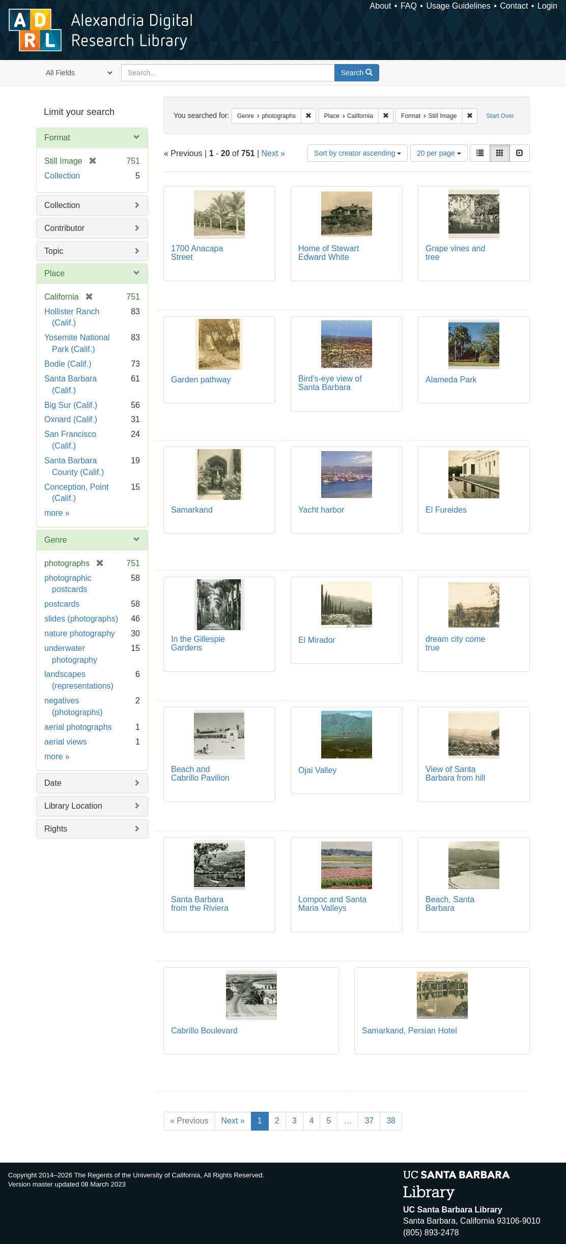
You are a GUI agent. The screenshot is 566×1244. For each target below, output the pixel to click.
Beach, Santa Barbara (450, 904)
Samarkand (192, 510)
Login (547, 6)
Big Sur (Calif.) (70, 405)
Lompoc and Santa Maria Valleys (332, 904)
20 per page (439, 153)
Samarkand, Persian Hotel (409, 1030)
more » (57, 513)
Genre (55, 540)
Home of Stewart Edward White (328, 253)
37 (369, 1120)
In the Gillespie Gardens (198, 644)
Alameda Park (451, 379)
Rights (55, 828)
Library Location (73, 806)
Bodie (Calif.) (67, 364)
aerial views (65, 741)
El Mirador (316, 640)
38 (390, 1120)
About (380, 6)
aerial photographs (78, 727)
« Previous (189, 1120)
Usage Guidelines (458, 6)
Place (54, 273)
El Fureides (446, 510)
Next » (273, 153)
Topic (53, 251)
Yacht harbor (321, 510)
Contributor (64, 228)
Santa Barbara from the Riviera (200, 904)
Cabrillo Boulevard (204, 1030)
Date (53, 783)
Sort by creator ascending (357, 153)
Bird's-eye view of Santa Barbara (330, 383)
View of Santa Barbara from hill (455, 774)
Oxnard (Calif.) (70, 419)
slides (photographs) (81, 618)
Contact (514, 6)
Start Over (500, 116)
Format (57, 137)
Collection (62, 175)
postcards (61, 604)
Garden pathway (201, 379)
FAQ (409, 6)
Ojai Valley (317, 770)
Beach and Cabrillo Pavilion (200, 774)
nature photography (79, 633)
